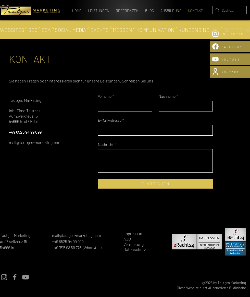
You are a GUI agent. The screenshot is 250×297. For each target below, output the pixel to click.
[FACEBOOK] (230, 46)
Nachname (168, 96)
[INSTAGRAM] (230, 33)
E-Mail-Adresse (111, 120)
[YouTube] (25, 277)
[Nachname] (184, 106)
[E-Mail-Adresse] (153, 130)
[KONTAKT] (230, 72)
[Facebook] (15, 277)
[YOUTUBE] (230, 59)
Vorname (106, 96)
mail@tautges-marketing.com (35, 142)
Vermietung (133, 244)
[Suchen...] (229, 10)
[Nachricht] (155, 160)
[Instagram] (4, 277)
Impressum (133, 233)
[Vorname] (123, 106)
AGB (127, 238)
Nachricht (107, 144)
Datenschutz (134, 249)
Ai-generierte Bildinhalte (227, 288)
